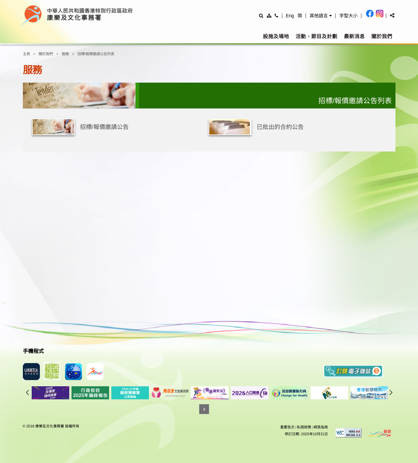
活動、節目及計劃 (316, 36)
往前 (27, 392)
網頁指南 (321, 427)
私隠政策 (304, 427)
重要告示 (287, 427)
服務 (65, 54)
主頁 (26, 54)
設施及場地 (276, 36)
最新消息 (354, 36)
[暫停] (204, 409)
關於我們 (381, 36)
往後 (390, 392)
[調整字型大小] (348, 15)
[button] (321, 15)
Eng (290, 15)
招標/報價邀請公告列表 (95, 54)
